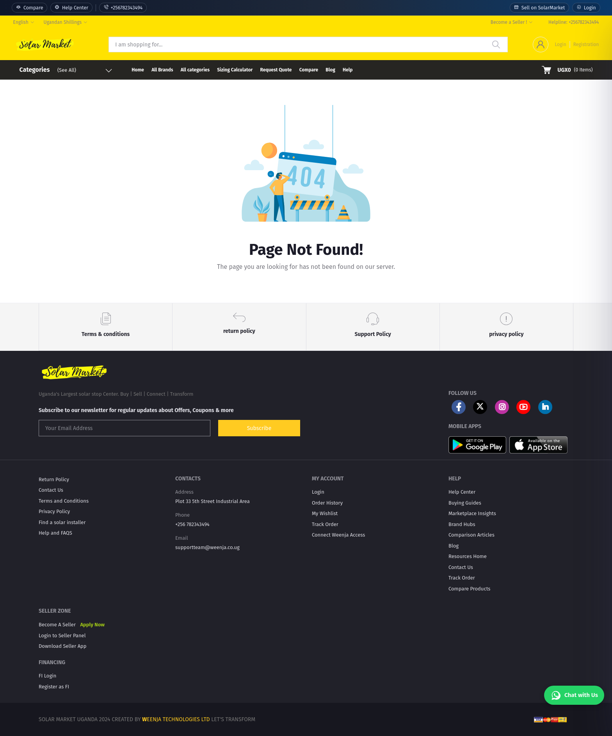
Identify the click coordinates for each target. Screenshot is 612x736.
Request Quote (276, 70)
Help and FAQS (55, 533)
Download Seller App (63, 646)
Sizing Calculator (235, 70)
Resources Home (467, 556)
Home (138, 70)
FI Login (47, 676)
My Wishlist (325, 513)
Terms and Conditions (64, 501)
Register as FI (54, 687)
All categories (195, 70)
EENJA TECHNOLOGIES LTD (178, 719)
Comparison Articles (471, 535)
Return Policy (54, 479)
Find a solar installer (62, 522)
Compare (29, 8)
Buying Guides (464, 503)
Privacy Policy (54, 511)
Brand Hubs (461, 524)
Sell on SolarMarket (539, 8)
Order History (327, 503)
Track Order (325, 524)
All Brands (162, 70)
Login (586, 8)
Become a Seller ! (509, 22)
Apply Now (92, 625)
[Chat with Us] (574, 695)
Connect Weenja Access (338, 535)
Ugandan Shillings (63, 22)
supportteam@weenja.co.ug (207, 547)
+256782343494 (122, 8)
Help (347, 70)
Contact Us (51, 490)
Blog (330, 70)
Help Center (71, 8)
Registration (586, 44)
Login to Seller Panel (62, 635)
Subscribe (259, 428)
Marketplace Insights (472, 513)
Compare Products (469, 589)
